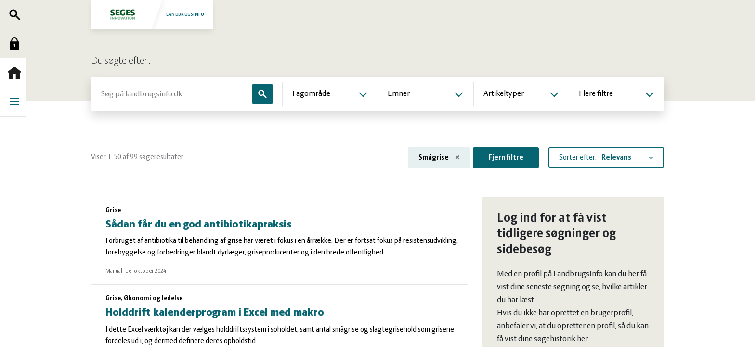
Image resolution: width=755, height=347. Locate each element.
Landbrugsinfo (152, 14)
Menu (17, 101)
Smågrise (439, 157)
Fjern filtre (505, 157)
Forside (17, 72)
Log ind (17, 43)
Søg (17, 14)
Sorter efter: (578, 157)
